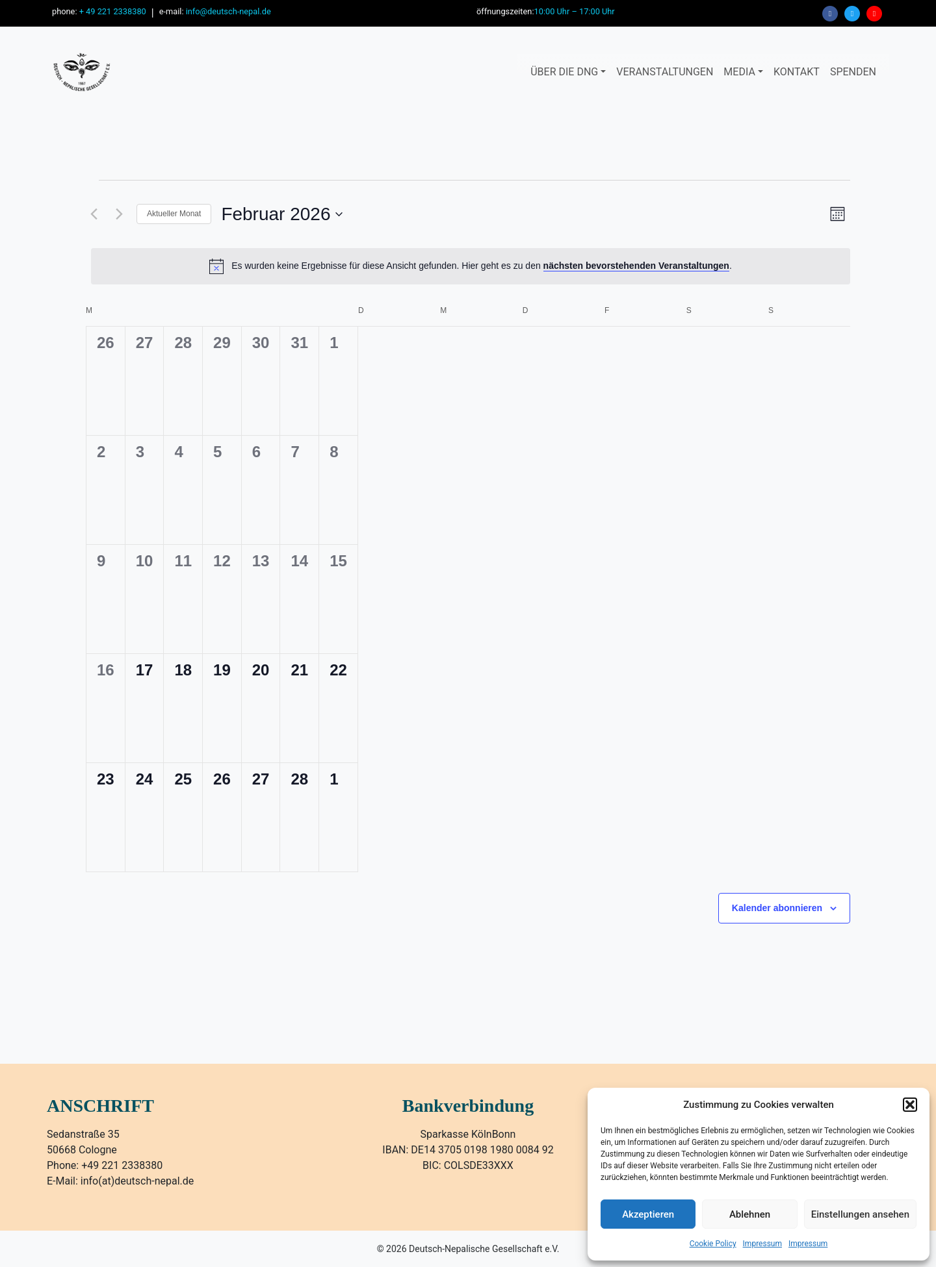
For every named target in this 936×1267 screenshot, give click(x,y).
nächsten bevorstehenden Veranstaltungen (636, 265)
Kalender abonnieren (777, 908)
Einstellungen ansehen (860, 1214)
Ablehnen (749, 1214)
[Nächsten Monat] (119, 214)
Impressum (762, 1243)
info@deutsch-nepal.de (228, 11)
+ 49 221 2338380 (112, 11)
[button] (910, 1104)
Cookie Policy (713, 1243)
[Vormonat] (93, 214)
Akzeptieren (648, 1214)
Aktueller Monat (174, 213)
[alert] (470, 266)
